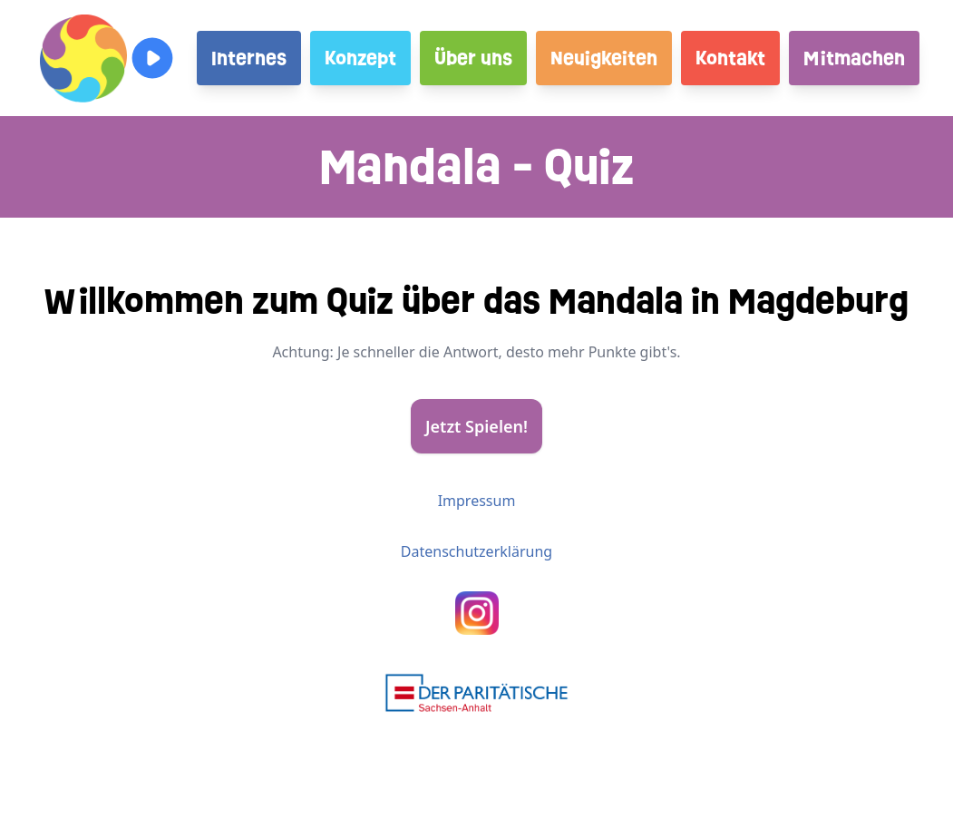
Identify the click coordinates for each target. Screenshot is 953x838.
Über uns (473, 58)
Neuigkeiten (603, 58)
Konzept (360, 58)
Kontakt (730, 58)
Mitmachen (854, 58)
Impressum (477, 501)
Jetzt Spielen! (476, 426)
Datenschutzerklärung (476, 551)
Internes (249, 58)
